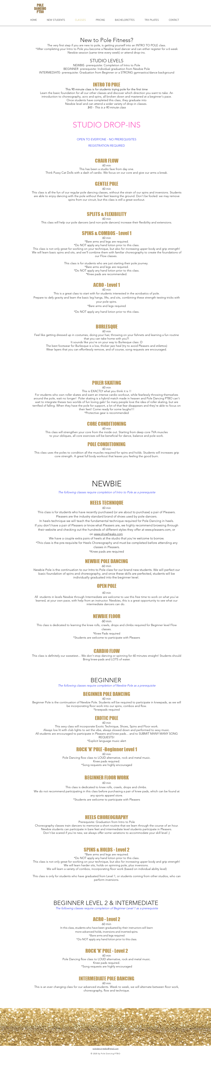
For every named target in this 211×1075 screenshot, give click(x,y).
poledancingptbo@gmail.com (106, 1048)
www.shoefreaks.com (108, 534)
